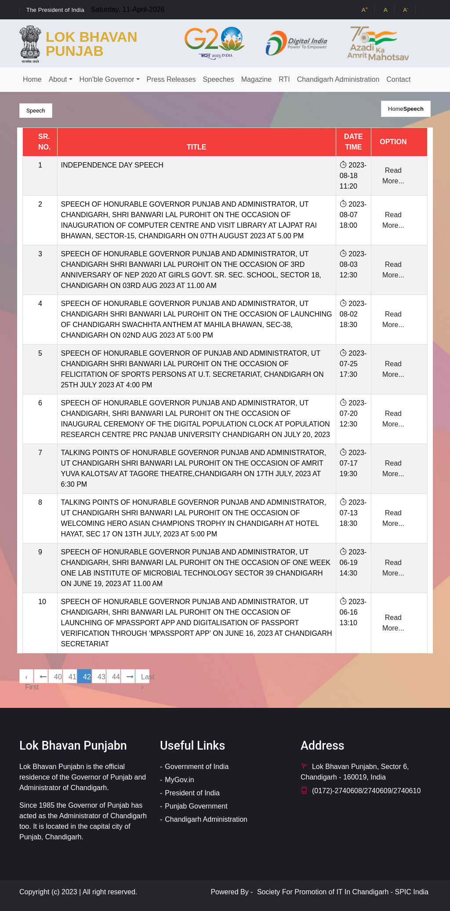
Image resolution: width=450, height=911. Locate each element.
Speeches (218, 79)
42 (87, 677)
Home (32, 79)
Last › (145, 678)
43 (101, 677)
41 (72, 677)
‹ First (29, 678)
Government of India (197, 766)
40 (58, 677)
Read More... (393, 176)
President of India (192, 793)
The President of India (55, 10)
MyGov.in (179, 779)
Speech (413, 109)
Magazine (256, 79)
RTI (284, 79)
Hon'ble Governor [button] (107, 79)
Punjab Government (196, 806)
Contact (398, 79)
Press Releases (171, 79)
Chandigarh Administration (338, 79)
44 (116, 677)
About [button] (58, 79)
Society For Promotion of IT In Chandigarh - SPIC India (342, 892)
